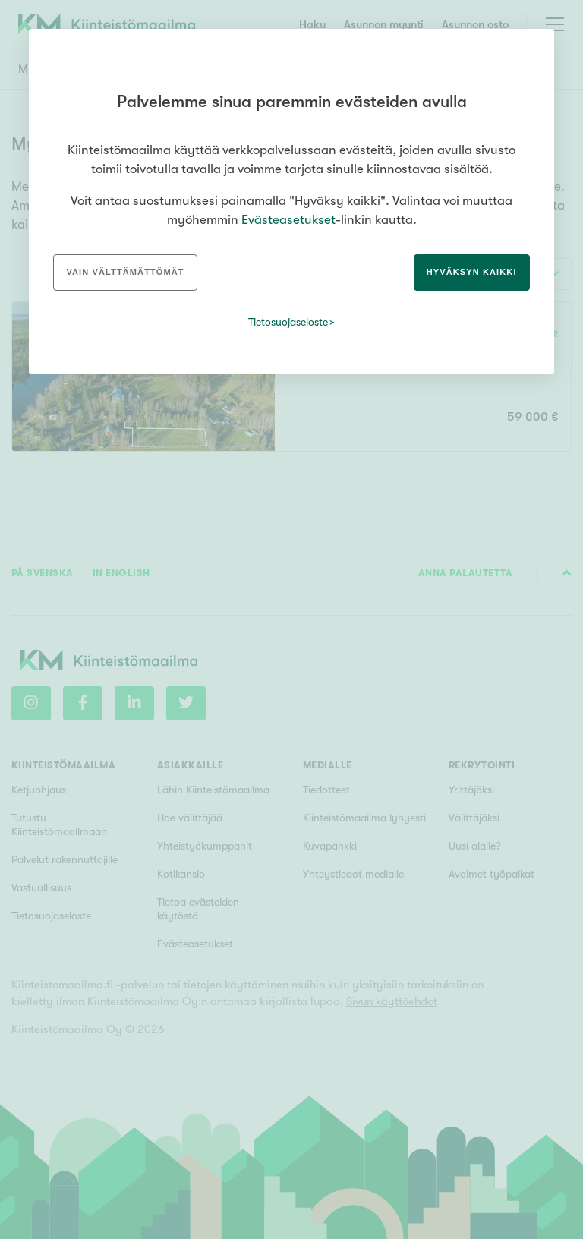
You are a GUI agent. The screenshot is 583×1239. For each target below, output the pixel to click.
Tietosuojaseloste (288, 322)
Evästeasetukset (288, 220)
